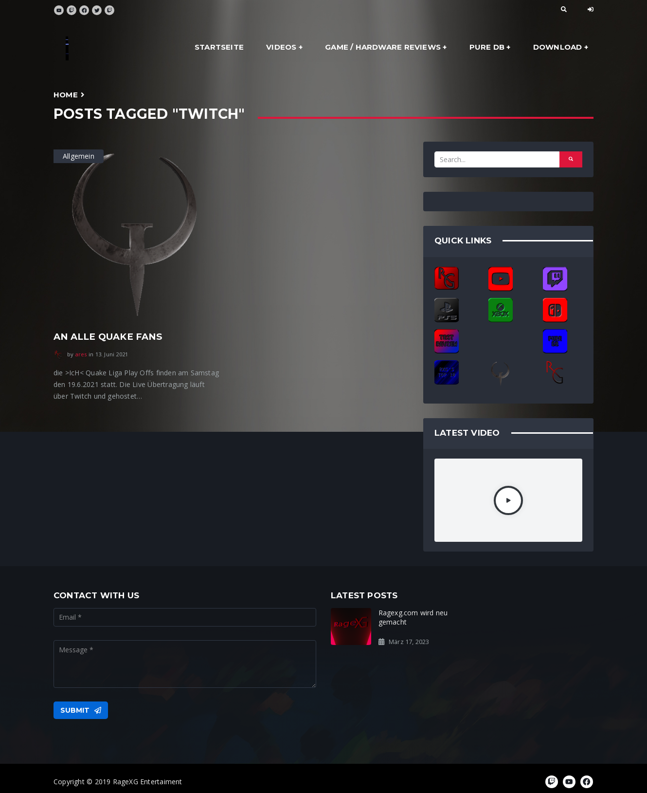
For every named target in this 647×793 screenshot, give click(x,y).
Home (66, 94)
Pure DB (486, 47)
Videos (281, 47)
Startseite (219, 47)
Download (557, 47)
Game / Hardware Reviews (383, 47)
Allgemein (78, 156)
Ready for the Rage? (546, 612)
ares (81, 354)
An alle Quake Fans (108, 336)
